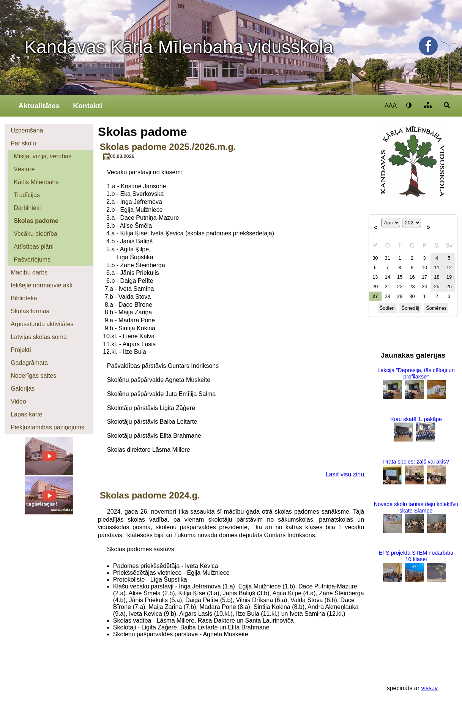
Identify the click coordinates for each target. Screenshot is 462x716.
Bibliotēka (24, 298)
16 (412, 277)
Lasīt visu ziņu (345, 474)
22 (399, 286)
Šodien (387, 308)
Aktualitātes (39, 106)
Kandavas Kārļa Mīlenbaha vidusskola (178, 47)
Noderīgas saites (33, 375)
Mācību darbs (29, 272)
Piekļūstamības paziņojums (47, 427)
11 (436, 267)
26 (449, 286)
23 (412, 286)
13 (375, 277)
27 (375, 296)
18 (436, 277)
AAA (391, 106)
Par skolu (23, 143)
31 (387, 258)
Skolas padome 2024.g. (150, 495)
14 (387, 277)
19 (449, 277)
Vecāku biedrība (35, 233)
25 (436, 286)
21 (387, 286)
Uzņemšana (27, 130)
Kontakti (87, 106)
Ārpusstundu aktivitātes (42, 324)
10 (424, 267)
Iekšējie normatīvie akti (42, 285)
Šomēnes (436, 308)
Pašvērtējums (32, 259)
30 (375, 258)
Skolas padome (36, 221)
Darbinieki (27, 208)
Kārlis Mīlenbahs (36, 182)
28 (387, 296)
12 (449, 267)
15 (399, 277)
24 (424, 286)
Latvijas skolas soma (39, 337)
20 (375, 286)
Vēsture (24, 169)
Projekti (21, 350)
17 (424, 277)
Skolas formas (30, 311)
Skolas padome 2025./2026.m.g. (168, 147)
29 (399, 296)
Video (18, 401)
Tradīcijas (27, 195)
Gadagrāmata (29, 363)
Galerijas (23, 388)
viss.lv (429, 688)
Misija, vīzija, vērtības (42, 156)
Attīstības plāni (34, 246)
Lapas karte (27, 414)
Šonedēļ (410, 308)
